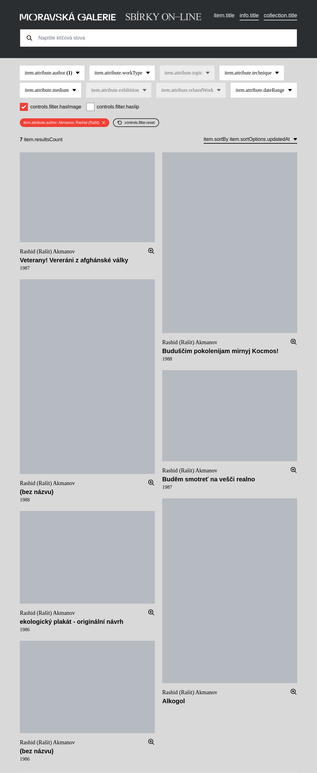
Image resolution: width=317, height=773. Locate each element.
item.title (224, 15)
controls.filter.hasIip (118, 106)
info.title (249, 15)
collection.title (280, 15)
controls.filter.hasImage (55, 106)
